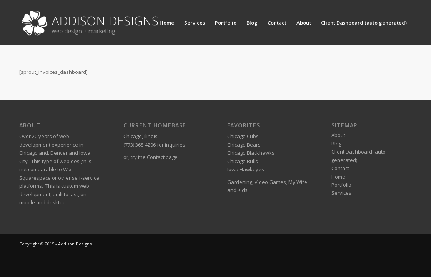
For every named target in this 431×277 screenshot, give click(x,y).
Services (194, 22)
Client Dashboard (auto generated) (364, 22)
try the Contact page (154, 157)
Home (167, 22)
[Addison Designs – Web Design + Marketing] (92, 22)
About (303, 22)
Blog (252, 22)
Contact (277, 22)
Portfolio (225, 22)
